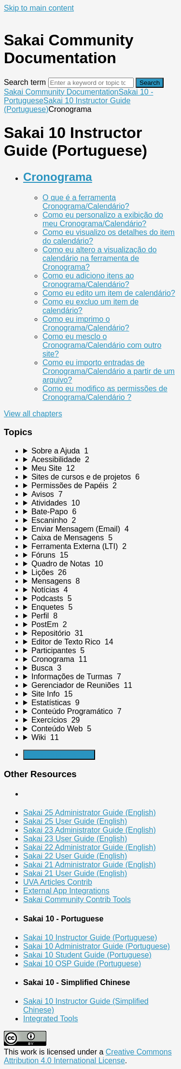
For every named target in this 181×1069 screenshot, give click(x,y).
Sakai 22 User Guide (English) (75, 856)
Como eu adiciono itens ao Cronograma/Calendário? (88, 280)
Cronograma (57, 176)
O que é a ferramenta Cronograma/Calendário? (85, 201)
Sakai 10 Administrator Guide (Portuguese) (96, 946)
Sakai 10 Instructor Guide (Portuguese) (90, 937)
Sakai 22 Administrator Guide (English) (89, 847)
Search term (25, 82)
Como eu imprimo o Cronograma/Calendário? (85, 323)
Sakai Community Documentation (61, 92)
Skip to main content (39, 8)
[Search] (91, 83)
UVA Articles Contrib (57, 882)
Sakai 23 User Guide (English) (75, 839)
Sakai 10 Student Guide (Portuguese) (87, 955)
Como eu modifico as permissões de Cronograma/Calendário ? (104, 392)
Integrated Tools (50, 1018)
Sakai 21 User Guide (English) (75, 873)
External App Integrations (66, 891)
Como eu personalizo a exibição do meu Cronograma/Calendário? (102, 219)
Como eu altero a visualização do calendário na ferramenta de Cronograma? (99, 258)
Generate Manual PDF (59, 754)
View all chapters (33, 414)
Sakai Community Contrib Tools (77, 899)
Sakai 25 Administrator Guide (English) (89, 813)
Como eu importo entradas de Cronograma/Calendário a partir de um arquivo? (108, 371)
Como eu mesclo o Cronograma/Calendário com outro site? (101, 345)
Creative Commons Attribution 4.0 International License (88, 1056)
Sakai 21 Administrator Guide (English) (89, 865)
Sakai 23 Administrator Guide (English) (89, 830)
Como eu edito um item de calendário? (108, 293)
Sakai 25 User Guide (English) (75, 821)
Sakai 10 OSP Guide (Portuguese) (82, 963)
